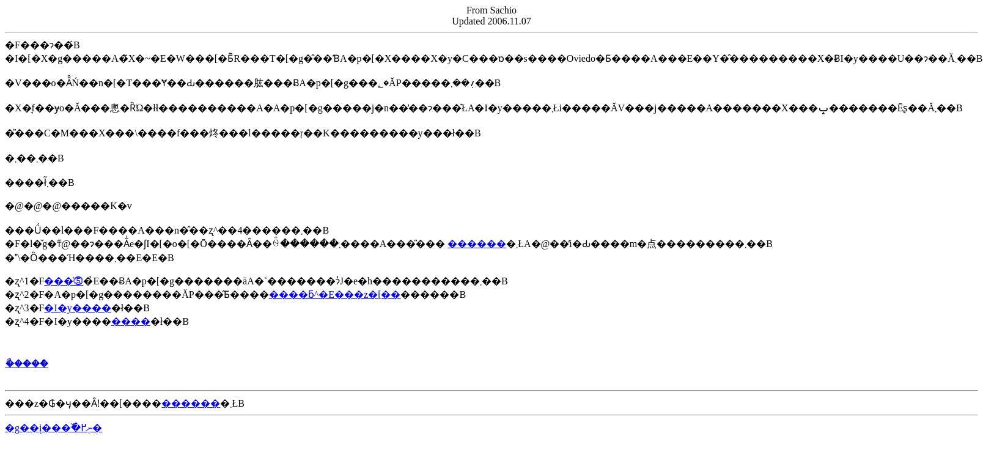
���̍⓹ (63, 281)
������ (476, 244)
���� (130, 321)
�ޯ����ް (26, 363)
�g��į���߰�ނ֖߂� (53, 428)
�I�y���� (77, 308)
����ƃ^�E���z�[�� (335, 294)
